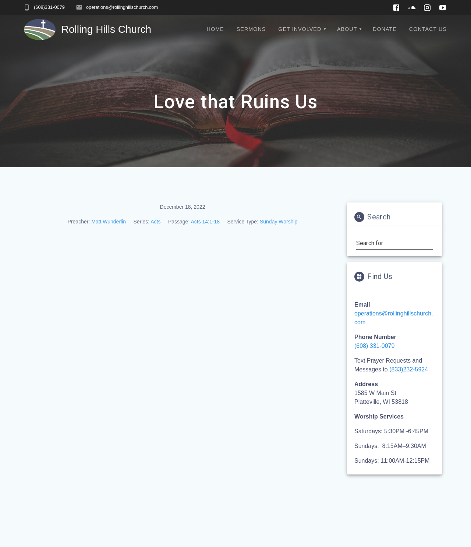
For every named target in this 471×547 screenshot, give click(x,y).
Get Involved (299, 29)
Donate (385, 29)
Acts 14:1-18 (205, 222)
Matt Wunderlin (108, 222)
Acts (155, 222)
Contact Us (428, 29)
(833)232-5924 (408, 369)
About (347, 29)
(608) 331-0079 (374, 346)
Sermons (251, 29)
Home (215, 29)
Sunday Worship (278, 222)
